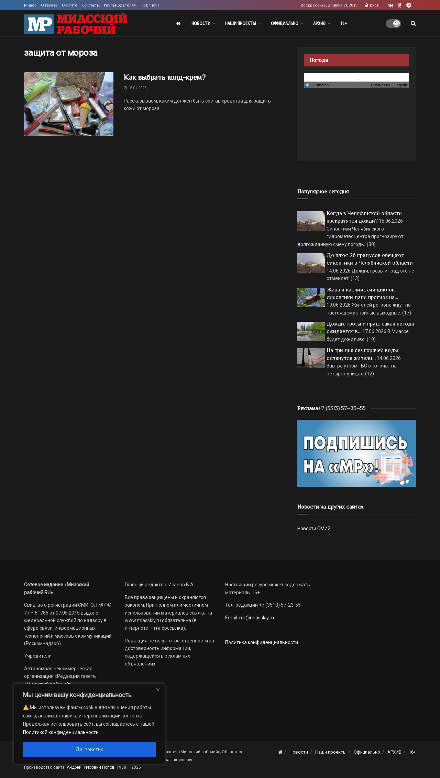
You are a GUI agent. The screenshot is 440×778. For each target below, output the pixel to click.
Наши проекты (240, 23)
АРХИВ (319, 23)
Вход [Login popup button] (372, 5)
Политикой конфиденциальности (61, 732)
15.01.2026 (135, 88)
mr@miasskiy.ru (256, 617)
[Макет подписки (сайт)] (356, 453)
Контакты (90, 5)
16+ (343, 23)
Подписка (150, 5)
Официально (284, 23)
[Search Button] (413, 23)
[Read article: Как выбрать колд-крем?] (68, 104)
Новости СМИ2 (313, 528)
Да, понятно (89, 749)
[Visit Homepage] (75, 23)
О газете (49, 5)
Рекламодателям (120, 5)
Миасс (30, 5)
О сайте (69, 5)
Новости (200, 23)
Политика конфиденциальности (261, 642)
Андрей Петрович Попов (90, 767)
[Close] (158, 689)
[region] (89, 724)
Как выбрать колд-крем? (164, 77)
